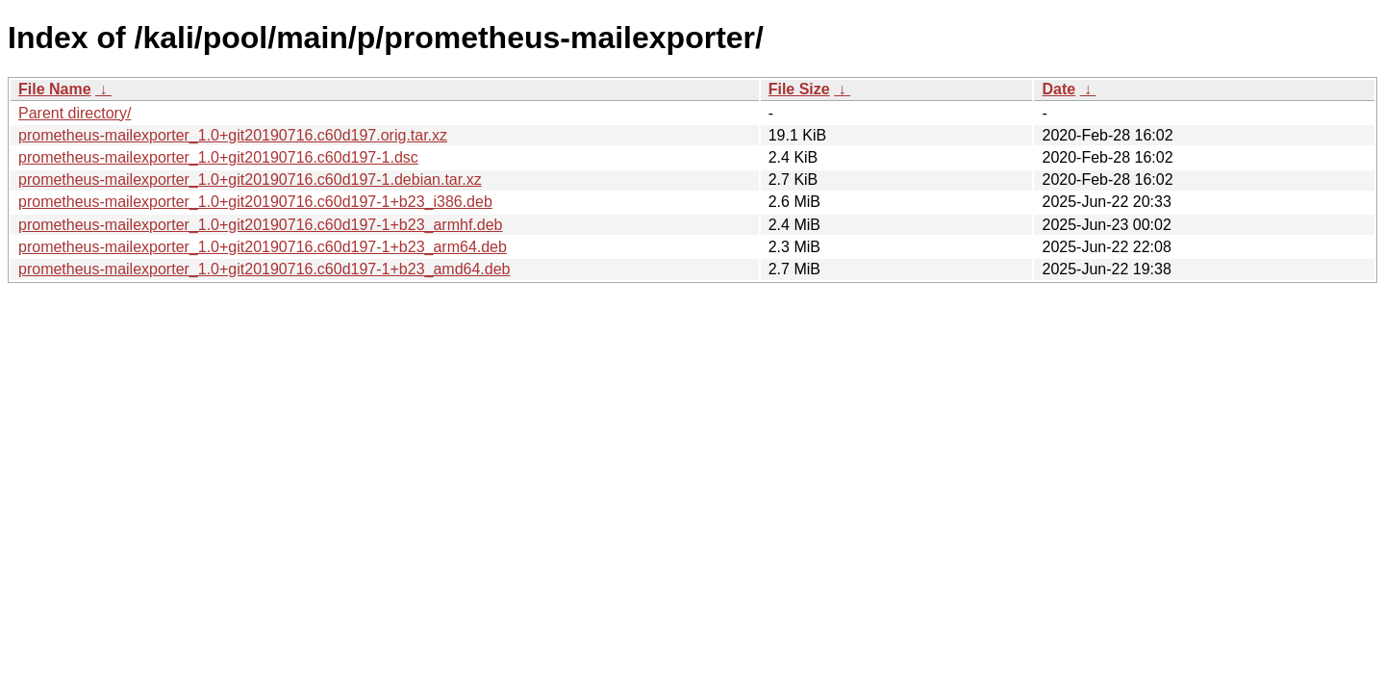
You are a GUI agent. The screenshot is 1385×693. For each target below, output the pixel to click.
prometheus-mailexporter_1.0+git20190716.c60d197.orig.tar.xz (232, 135)
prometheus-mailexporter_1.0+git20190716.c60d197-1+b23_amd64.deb (264, 269)
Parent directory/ (74, 113)
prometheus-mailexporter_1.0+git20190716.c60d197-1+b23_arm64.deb (262, 247)
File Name (54, 89)
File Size (799, 89)
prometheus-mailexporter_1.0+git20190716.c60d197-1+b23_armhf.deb (260, 225)
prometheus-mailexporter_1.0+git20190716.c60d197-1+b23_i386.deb (255, 201)
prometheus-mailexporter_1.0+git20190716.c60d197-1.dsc (218, 157)
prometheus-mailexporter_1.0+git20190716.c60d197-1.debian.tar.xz (250, 179)
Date (1058, 89)
